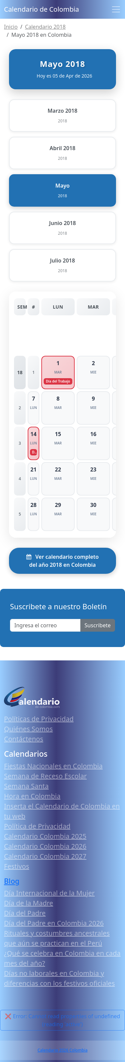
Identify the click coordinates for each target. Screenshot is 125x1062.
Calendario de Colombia (41, 9)
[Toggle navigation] (116, 9)
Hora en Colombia (32, 796)
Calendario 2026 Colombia (62, 1050)
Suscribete (98, 625)
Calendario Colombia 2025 (45, 836)
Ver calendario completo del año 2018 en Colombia (62, 560)
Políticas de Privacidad (39, 718)
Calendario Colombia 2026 (45, 846)
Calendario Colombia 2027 (45, 856)
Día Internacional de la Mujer (49, 892)
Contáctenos (23, 738)
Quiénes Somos (28, 728)
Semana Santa (26, 785)
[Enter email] (45, 625)
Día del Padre (25, 913)
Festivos (16, 866)
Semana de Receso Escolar (45, 775)
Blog (11, 881)
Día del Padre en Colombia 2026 (54, 923)
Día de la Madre (28, 903)
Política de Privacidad (37, 826)
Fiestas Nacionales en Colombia (53, 765)
